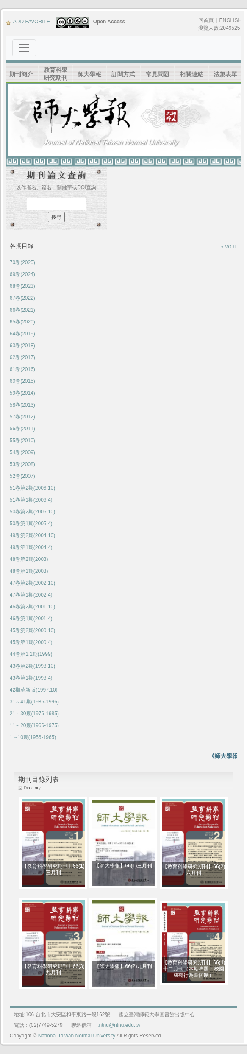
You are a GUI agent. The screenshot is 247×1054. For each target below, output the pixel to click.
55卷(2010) (22, 440)
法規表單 (225, 74)
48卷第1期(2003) (29, 571)
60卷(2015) (22, 381)
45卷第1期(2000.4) (31, 642)
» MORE (229, 247)
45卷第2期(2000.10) (32, 630)
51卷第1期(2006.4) (31, 500)
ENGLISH (230, 20)
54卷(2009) (22, 452)
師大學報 (89, 74)
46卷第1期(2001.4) (31, 619)
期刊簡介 (21, 74)
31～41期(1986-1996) (34, 702)
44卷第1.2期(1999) (31, 654)
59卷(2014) (22, 393)
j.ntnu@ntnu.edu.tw (119, 1025)
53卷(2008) (22, 464)
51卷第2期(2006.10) (32, 488)
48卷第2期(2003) (29, 559)
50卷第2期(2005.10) (32, 512)
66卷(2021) (22, 310)
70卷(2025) (22, 262)
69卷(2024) (22, 274)
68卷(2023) (22, 286)
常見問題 (157, 74)
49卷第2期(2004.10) (32, 535)
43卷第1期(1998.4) (31, 678)
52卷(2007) (22, 476)
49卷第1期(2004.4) (31, 547)
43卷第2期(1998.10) (32, 666)
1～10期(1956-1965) (33, 737)
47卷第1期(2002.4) (31, 595)
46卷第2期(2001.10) (32, 607)
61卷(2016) (22, 369)
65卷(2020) (22, 322)
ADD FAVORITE (28, 22)
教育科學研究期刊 (55, 74)
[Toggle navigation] (24, 47)
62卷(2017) (22, 357)
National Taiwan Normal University (77, 1036)
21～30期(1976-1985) (34, 714)
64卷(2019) (22, 334)
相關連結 (191, 74)
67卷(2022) (22, 298)
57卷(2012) (22, 417)
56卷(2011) (22, 429)
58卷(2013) (22, 405)
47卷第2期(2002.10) (32, 583)
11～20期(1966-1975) (34, 725)
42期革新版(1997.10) (34, 690)
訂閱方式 (123, 74)
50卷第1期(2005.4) (31, 524)
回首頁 (206, 20)
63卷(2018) (22, 346)
